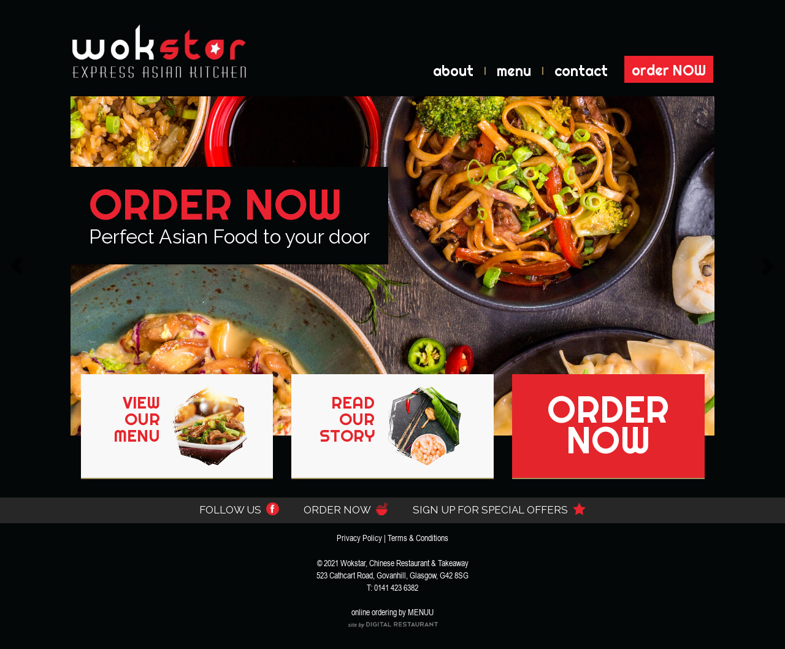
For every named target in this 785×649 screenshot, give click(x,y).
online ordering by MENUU (392, 612)
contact (581, 71)
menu (514, 71)
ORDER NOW (346, 510)
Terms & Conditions (418, 538)
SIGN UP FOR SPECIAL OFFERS (499, 510)
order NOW (669, 70)
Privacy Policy (359, 538)
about (453, 71)
